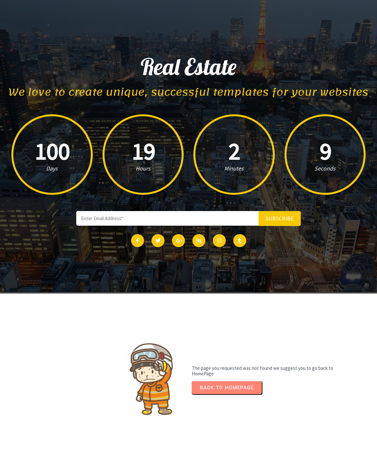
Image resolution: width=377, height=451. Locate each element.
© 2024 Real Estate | (167, 444)
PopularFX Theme (214, 444)
